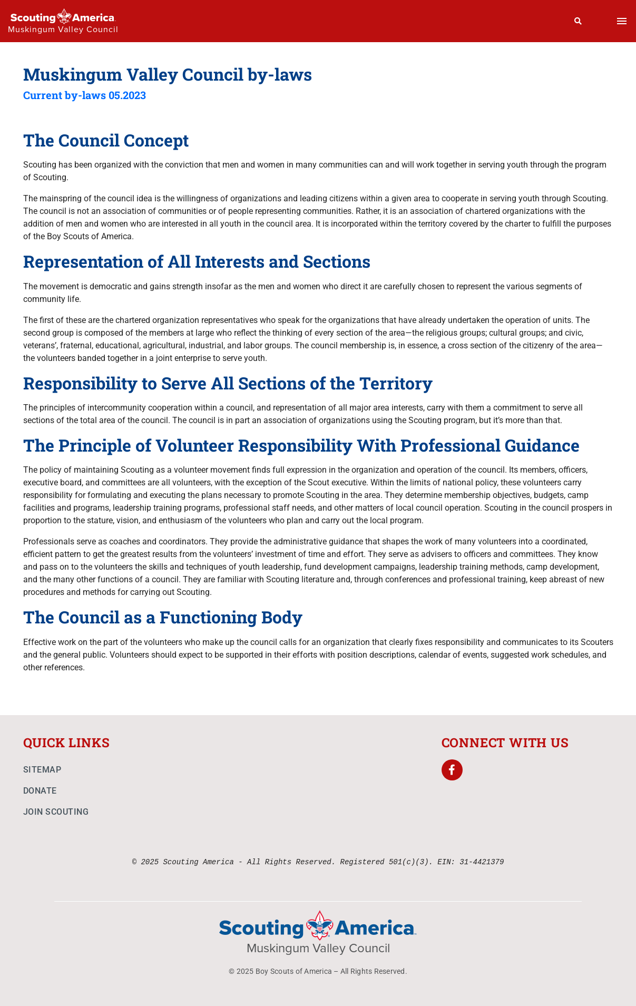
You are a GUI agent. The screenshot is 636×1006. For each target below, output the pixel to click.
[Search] (578, 21)
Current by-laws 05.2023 (84, 95)
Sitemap (42, 770)
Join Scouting (56, 812)
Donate (40, 791)
